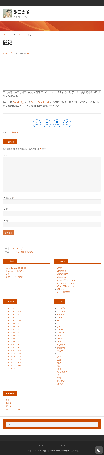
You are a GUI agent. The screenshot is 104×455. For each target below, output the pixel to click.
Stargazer (66, 450)
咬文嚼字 (61, 344)
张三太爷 (21, 12)
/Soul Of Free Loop (65, 286)
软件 (59, 378)
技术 (59, 356)
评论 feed (10, 406)
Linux (60, 329)
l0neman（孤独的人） (16, 271)
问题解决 (61, 381)
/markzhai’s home (65, 283)
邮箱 (8, 209)
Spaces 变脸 (17, 248)
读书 (59, 375)
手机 (59, 353)
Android (61, 311)
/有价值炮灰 (62, 274)
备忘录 (60, 350)
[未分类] (14, 132)
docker (60, 314)
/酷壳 (59, 268)
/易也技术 (61, 271)
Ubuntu (61, 335)
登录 (8, 400)
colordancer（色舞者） (16, 268)
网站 (8, 220)
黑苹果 (60, 384)
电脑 (59, 362)
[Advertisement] (52, 73)
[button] (99, 450)
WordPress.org (13, 409)
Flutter (60, 317)
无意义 (9, 274)
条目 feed (10, 403)
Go (58, 320)
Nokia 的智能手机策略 (22, 251)
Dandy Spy (19, 102)
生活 (59, 360)
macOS (60, 332)
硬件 (59, 369)
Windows (62, 341)
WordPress (55, 450)
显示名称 (10, 198)
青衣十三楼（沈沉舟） (16, 277)
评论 (8, 155)
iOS (59, 323)
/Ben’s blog (62, 277)
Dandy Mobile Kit (40, 102)
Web (59, 338)
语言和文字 (62, 372)
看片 (59, 366)
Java (59, 326)
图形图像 (61, 347)
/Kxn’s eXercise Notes (67, 280)
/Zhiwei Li (61, 289)
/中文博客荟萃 (63, 292)
